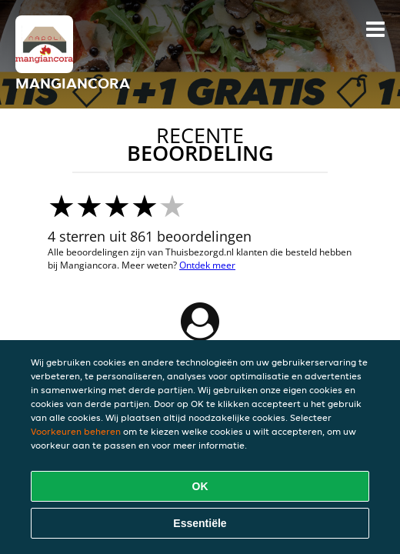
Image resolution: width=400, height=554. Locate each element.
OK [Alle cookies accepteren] (200, 486)
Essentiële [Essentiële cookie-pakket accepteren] (199, 523)
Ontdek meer (207, 265)
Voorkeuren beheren (76, 431)
